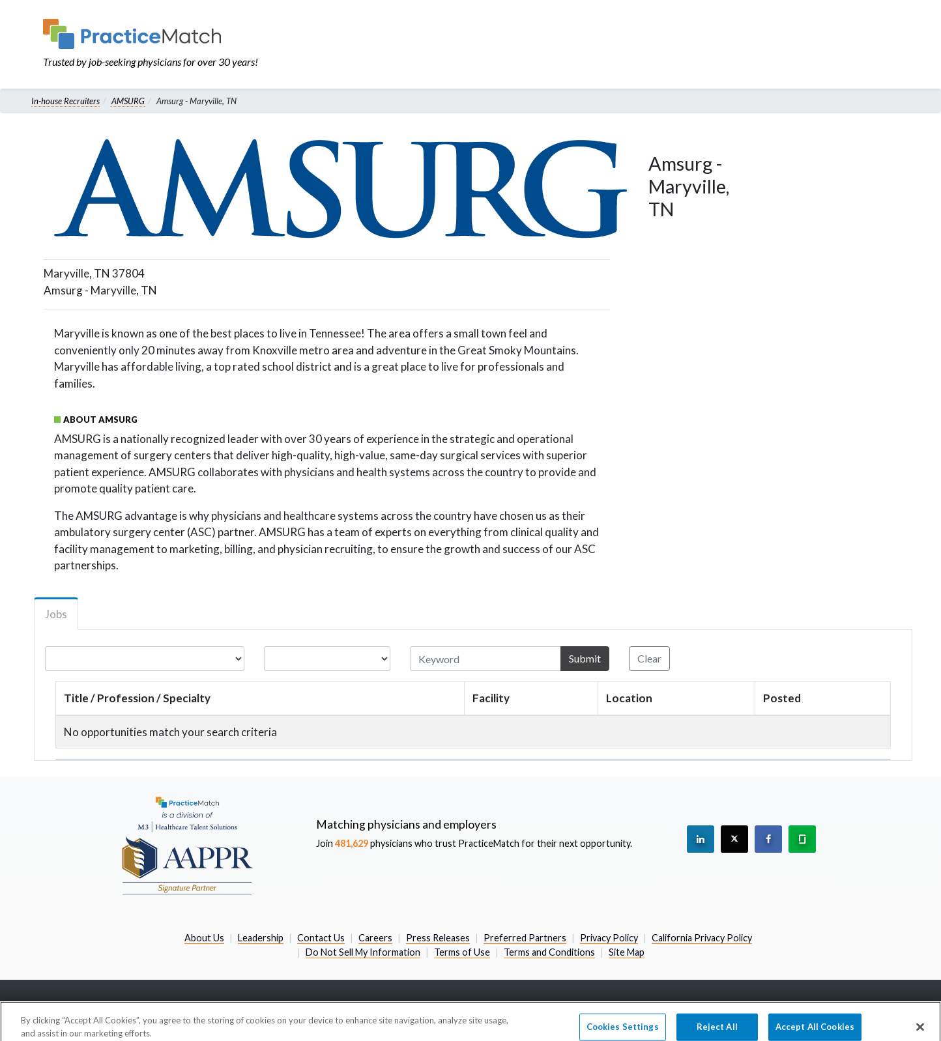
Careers (375, 937)
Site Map (626, 952)
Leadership (260, 937)
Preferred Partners (525, 937)
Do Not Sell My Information (363, 952)
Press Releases (438, 937)
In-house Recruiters (65, 101)
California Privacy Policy (702, 937)
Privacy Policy (609, 937)
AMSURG (128, 101)
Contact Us (321, 937)
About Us (204, 937)
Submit (585, 658)
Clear (649, 658)
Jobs (56, 614)
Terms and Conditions (549, 952)
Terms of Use (462, 952)
